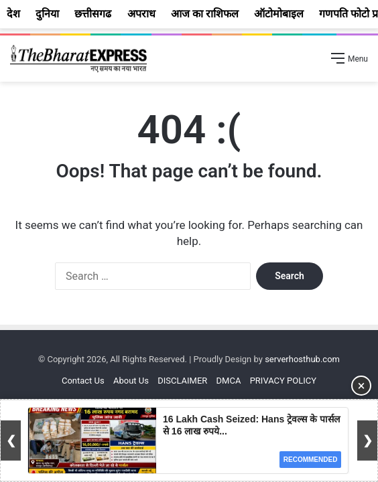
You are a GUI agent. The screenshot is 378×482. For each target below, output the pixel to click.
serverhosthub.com (302, 359)
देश (13, 13)
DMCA (228, 381)
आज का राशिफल (205, 13)
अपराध (141, 13)
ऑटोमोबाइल (279, 13)
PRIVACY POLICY (283, 381)
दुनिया (47, 13)
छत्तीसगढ (92, 13)
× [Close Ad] (361, 386)
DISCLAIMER (182, 381)
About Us (131, 381)
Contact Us (83, 381)
